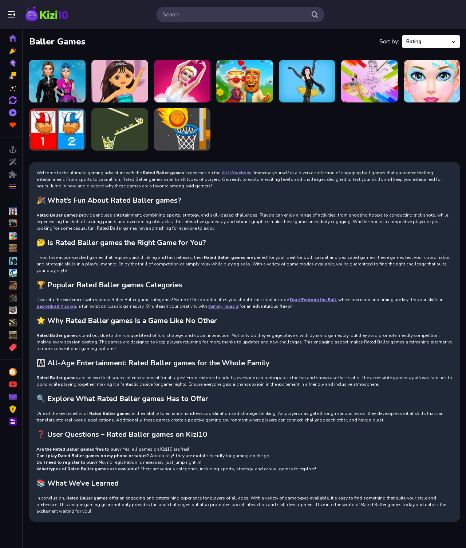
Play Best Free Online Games (46, 14)
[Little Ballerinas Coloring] (369, 81)
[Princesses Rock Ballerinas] (307, 81)
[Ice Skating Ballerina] (57, 81)
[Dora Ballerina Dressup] (119, 81)
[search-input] (234, 14)
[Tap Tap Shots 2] (182, 129)
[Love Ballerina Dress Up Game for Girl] (432, 81)
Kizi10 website (236, 173)
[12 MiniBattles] (57, 129)
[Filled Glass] (119, 129)
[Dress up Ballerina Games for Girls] (182, 81)
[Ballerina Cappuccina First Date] (244, 81)
